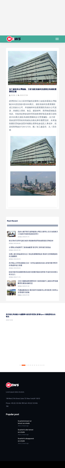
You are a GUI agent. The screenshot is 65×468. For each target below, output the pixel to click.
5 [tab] (30, 365)
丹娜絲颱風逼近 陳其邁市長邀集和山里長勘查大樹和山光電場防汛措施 (38, 291)
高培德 (12, 95)
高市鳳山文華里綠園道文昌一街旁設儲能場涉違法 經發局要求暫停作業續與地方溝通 (33, 264)
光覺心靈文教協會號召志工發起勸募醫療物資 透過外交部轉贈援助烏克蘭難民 (33, 255)
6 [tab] (32, 365)
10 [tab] (40, 365)
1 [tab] (20, 365)
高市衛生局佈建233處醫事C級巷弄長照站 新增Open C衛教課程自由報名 (30, 315)
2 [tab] (24, 365)
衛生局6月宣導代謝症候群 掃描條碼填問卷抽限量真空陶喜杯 (31, 241)
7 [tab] (34, 365)
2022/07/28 (23, 95)
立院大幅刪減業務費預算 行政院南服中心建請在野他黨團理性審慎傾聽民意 (38, 282)
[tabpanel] (32, 316)
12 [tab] (43, 365)
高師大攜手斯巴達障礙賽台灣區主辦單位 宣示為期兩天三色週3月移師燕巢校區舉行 (38, 233)
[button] (57, 38)
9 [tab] (38, 365)
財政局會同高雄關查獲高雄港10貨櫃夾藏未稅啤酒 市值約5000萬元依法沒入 (33, 273)
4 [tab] (28, 365)
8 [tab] (36, 365)
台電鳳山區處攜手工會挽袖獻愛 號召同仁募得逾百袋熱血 (30, 247)
